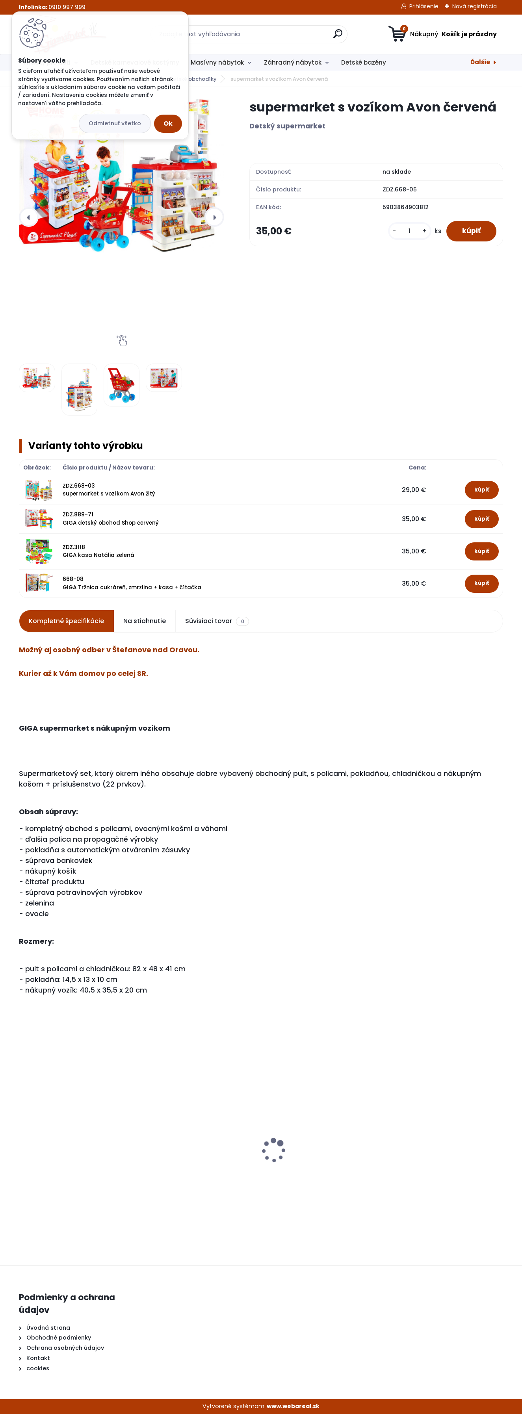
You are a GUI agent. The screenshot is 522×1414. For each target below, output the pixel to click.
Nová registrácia (474, 6)
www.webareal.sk (293, 1406)
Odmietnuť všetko (115, 123)
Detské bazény (363, 62)
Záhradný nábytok (292, 62)
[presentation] (29, 217)
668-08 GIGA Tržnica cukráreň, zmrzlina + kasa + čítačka (132, 583)
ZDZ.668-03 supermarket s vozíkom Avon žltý (109, 489)
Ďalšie (480, 62)
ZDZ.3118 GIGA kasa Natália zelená (98, 551)
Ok (168, 123)
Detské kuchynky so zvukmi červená (311, 1159)
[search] (337, 37)
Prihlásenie (423, 6)
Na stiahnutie (144, 620)
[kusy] (409, 231)
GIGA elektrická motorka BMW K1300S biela (193, 1165)
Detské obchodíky (192, 79)
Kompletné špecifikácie (66, 620)
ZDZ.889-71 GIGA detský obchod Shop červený (111, 518)
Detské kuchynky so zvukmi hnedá (77, 1159)
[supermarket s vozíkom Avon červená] (121, 175)
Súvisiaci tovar (217, 621)
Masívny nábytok (217, 62)
